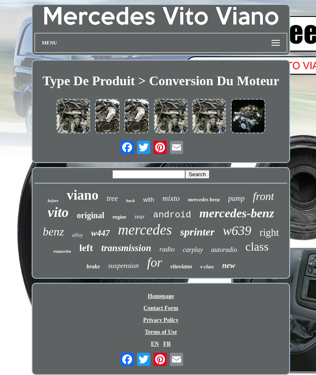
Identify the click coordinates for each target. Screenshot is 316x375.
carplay (193, 249)
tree (112, 198)
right (269, 232)
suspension (123, 266)
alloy (77, 235)
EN (155, 344)
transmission (126, 248)
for (154, 262)
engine (119, 217)
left (86, 247)
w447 (100, 233)
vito (58, 212)
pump (236, 198)
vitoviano (181, 266)
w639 (237, 230)
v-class (207, 267)
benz (53, 231)
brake (93, 266)
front (263, 196)
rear (140, 216)
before (53, 200)
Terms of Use (161, 332)
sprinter (197, 232)
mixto (171, 198)
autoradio (224, 249)
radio (166, 249)
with (148, 199)
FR (167, 344)
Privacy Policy (161, 320)
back (130, 200)
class (256, 246)
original (91, 215)
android (172, 215)
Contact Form (161, 308)
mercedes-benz (237, 213)
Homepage (161, 296)
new (228, 265)
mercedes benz (204, 199)
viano (82, 195)
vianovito (62, 251)
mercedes (145, 230)
